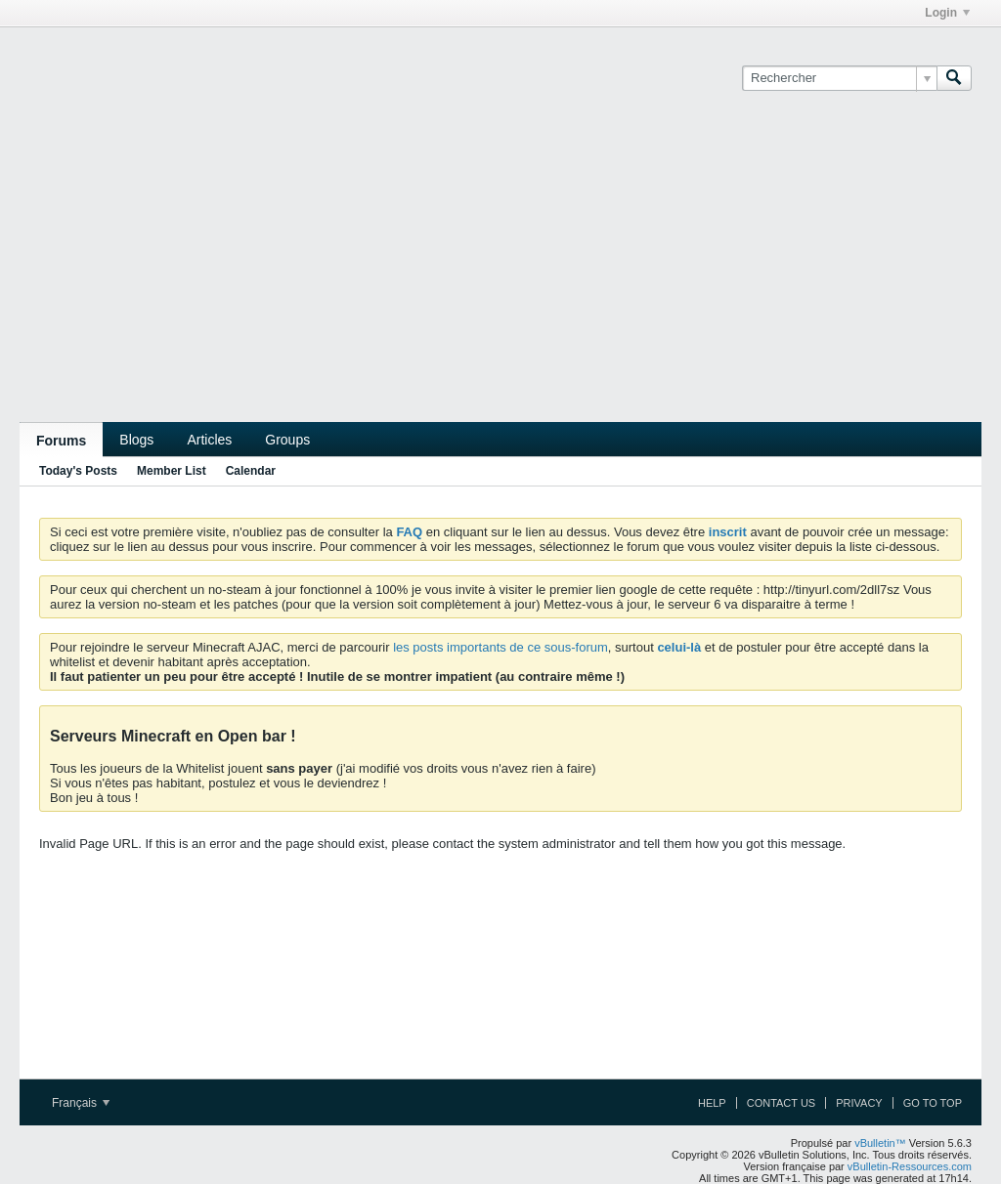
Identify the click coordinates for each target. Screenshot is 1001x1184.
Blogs (136, 439)
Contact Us (781, 1103)
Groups (287, 439)
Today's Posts (78, 471)
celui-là (679, 647)
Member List (171, 471)
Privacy (859, 1103)
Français (80, 1103)
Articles (209, 439)
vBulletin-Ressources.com (910, 1166)
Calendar (251, 471)
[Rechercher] (839, 78)
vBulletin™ (880, 1143)
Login (947, 13)
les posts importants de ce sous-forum (500, 647)
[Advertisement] (500, 275)
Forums (61, 440)
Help (712, 1103)
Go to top (932, 1103)
